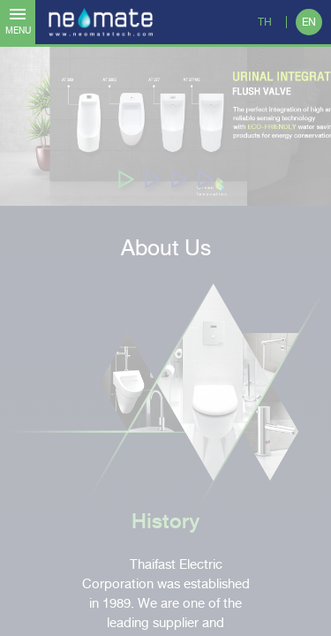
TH (265, 22)
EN (309, 22)
